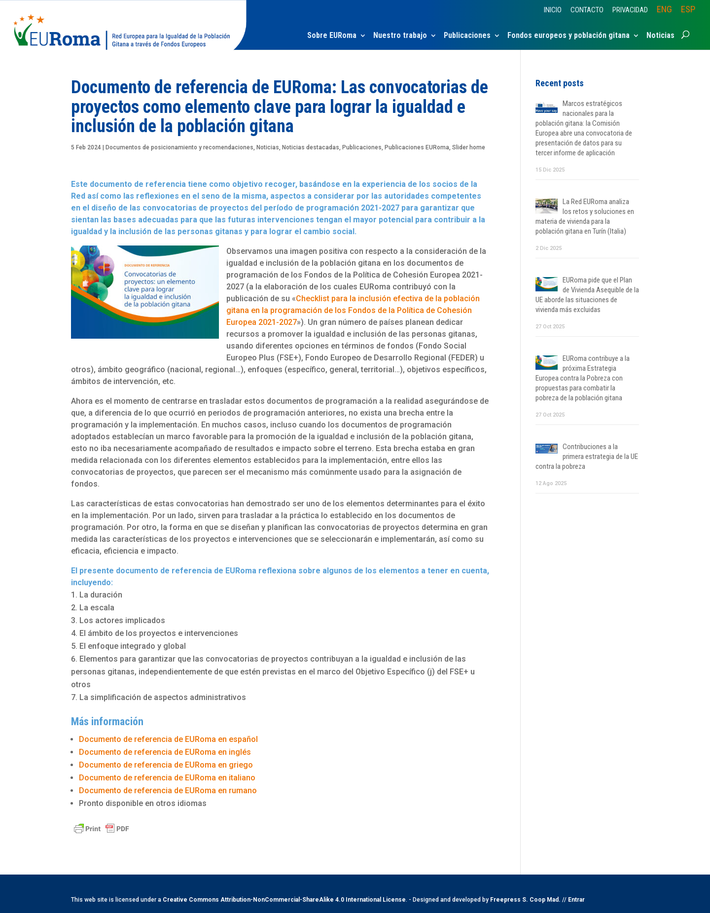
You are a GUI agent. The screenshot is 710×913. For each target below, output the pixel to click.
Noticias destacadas (310, 147)
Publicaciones (467, 36)
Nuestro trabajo (400, 36)
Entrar (576, 899)
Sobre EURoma (331, 36)
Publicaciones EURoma (417, 147)
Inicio (553, 10)
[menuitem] (664, 12)
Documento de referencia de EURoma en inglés (165, 752)
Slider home (468, 147)
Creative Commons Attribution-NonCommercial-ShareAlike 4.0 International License (284, 899)
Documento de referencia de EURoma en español (170, 739)
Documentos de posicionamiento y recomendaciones (179, 147)
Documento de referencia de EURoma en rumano (168, 790)
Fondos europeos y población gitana (568, 36)
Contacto (587, 10)
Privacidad (630, 10)
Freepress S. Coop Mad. (525, 899)
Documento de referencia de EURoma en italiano (167, 777)
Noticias (660, 36)
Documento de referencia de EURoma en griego (166, 765)
